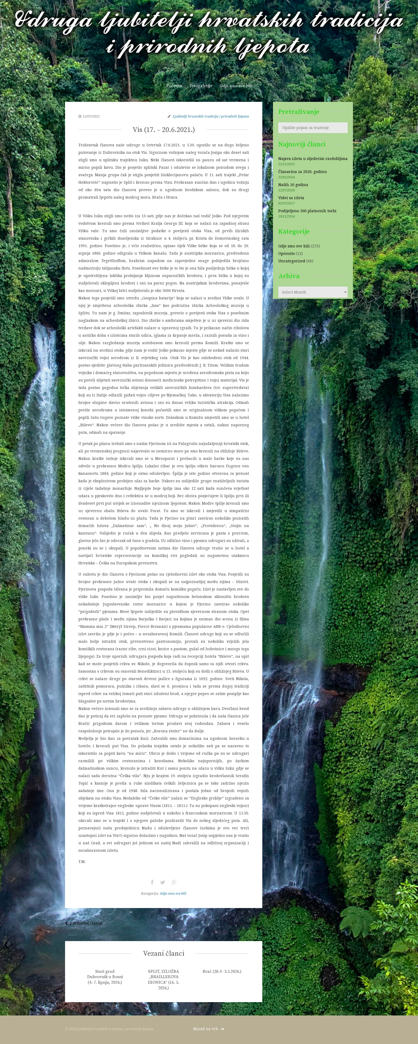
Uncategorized (291, 260)
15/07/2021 (91, 116)
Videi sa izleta (291, 197)
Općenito (286, 253)
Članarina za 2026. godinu (302, 171)
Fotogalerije (201, 86)
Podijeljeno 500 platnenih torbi (307, 210)
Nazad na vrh (208, 1028)
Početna (174, 86)
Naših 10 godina (293, 184)
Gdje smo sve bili (236, 86)
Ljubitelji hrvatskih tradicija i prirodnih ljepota (211, 116)
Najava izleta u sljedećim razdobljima (313, 158)
